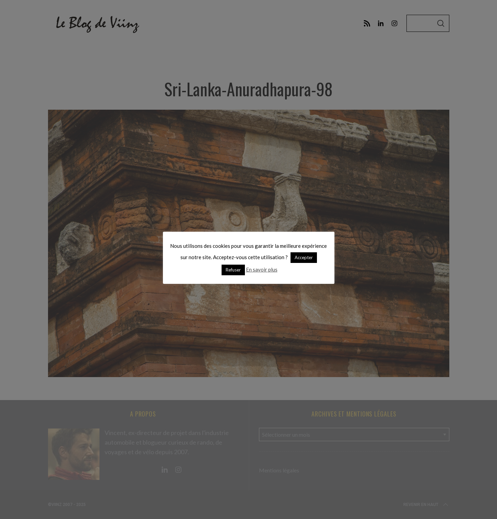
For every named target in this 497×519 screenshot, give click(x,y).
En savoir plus (261, 269)
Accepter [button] (304, 257)
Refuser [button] (233, 270)
